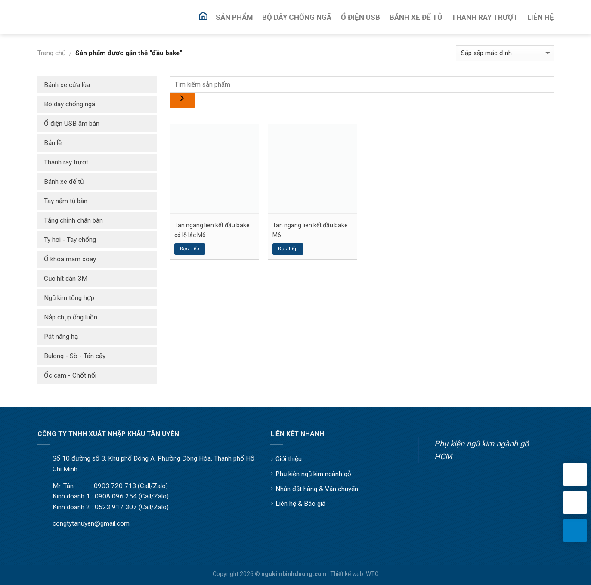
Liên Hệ (540, 17)
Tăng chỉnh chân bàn (73, 220)
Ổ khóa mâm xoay (70, 259)
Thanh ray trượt (66, 162)
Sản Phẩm (234, 17)
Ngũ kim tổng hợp (69, 298)
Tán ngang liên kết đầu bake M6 (310, 230)
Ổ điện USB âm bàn (71, 123)
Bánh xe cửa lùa (67, 85)
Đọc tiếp (190, 248)
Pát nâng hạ (61, 336)
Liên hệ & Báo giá (300, 504)
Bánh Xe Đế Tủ (416, 17)
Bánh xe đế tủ (64, 182)
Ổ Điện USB (360, 17)
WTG (372, 573)
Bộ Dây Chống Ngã (296, 17)
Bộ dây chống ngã (69, 104)
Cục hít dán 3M (65, 278)
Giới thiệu (288, 459)
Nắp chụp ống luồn (70, 317)
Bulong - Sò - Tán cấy (74, 356)
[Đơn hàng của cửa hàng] (505, 53)
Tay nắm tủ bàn (65, 201)
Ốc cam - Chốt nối (70, 375)
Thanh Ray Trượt (485, 17)
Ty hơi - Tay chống (70, 240)
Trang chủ (51, 53)
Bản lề (53, 143)
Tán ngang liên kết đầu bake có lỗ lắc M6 (212, 230)
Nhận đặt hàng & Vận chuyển (316, 489)
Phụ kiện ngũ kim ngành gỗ (313, 474)
